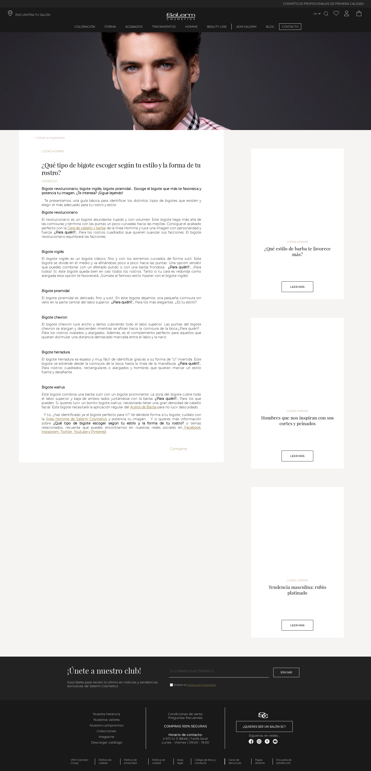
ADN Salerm (246, 26)
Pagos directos (260, 761)
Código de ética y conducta (205, 761)
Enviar (286, 672)
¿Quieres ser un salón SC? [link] (264, 726)
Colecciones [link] (106, 731)
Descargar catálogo (106, 742)
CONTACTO (290, 26)
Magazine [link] (106, 737)
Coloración (85, 26)
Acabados (134, 26)
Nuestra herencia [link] (106, 714)
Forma (110, 26)
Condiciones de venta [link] (185, 714)
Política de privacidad (201, 684)
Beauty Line (217, 26)
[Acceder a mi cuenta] (346, 13)
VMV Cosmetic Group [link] (79, 761)
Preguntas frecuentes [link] (185, 718)
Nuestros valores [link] (106, 719)
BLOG (270, 26)
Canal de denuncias (235, 761)
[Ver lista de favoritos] (336, 13)
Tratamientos (164, 26)
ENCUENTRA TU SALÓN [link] (32, 15)
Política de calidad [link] (158, 761)
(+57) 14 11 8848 (175, 738)
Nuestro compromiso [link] (106, 725)
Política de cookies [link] (105, 761)
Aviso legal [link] (180, 761)
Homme (191, 26)
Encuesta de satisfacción (284, 761)
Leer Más (297, 287)
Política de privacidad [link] (130, 761)
